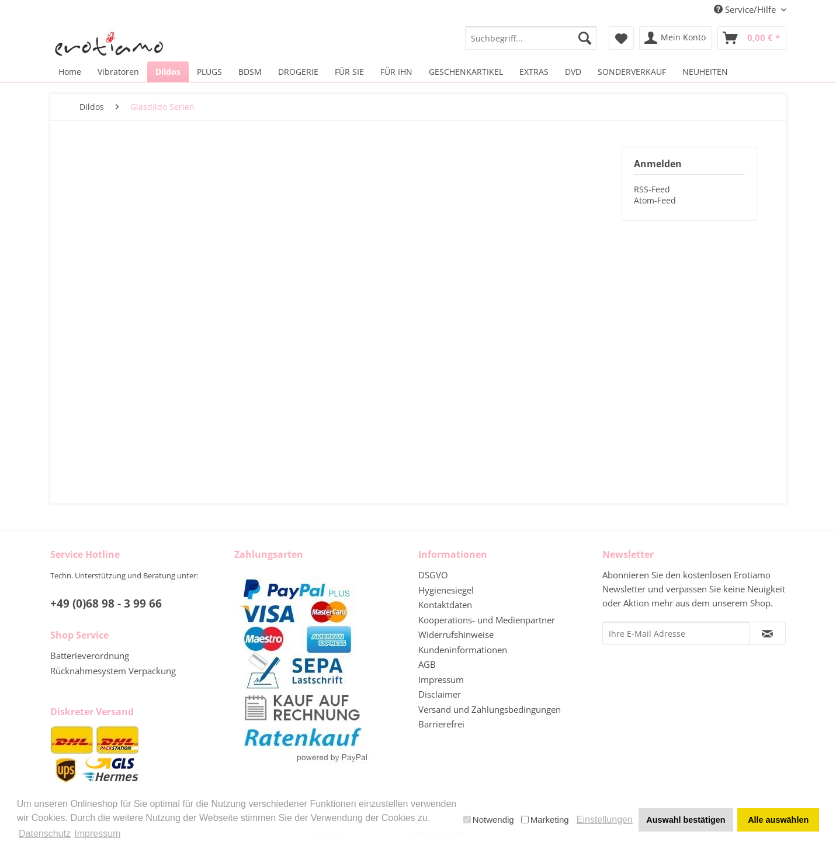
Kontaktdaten (445, 604)
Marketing (545, 820)
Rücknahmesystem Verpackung (113, 671)
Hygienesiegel (446, 590)
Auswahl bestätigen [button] (685, 820)
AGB (427, 664)
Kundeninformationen (462, 650)
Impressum (441, 679)
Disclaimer (439, 694)
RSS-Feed (652, 189)
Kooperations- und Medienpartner (486, 620)
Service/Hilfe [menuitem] (746, 9)
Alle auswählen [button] (778, 820)
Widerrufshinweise (456, 634)
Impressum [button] (97, 834)
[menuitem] (531, 38)
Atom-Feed (655, 200)
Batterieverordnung (89, 655)
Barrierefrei (441, 724)
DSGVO (433, 575)
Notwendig (488, 820)
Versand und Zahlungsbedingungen (489, 709)
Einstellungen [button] (605, 820)
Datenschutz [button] (45, 834)
